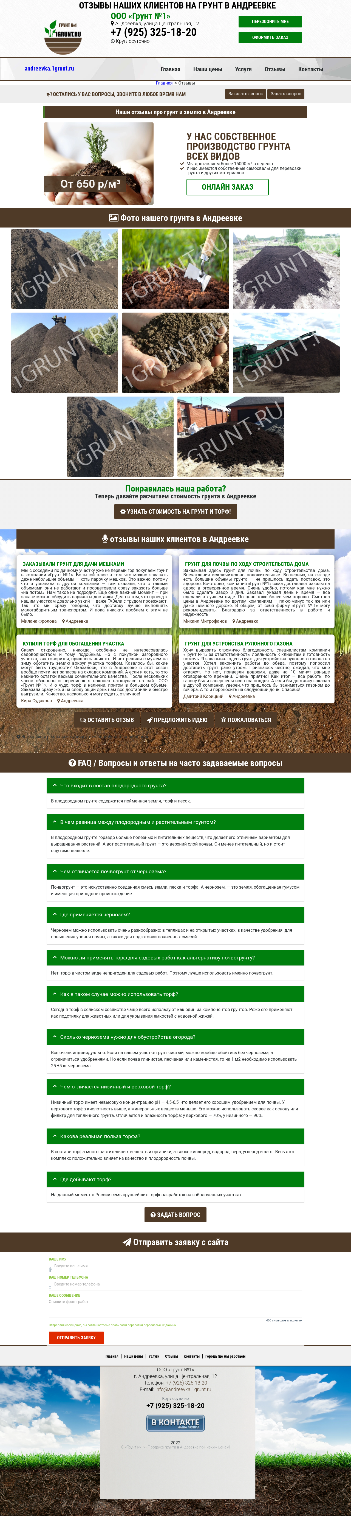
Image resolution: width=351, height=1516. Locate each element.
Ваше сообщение (64, 1291)
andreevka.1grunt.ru (49, 68)
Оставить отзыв (107, 718)
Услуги (243, 69)
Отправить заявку (76, 1333)
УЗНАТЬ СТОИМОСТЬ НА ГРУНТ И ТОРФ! (175, 511)
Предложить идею (177, 718)
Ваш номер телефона (68, 1273)
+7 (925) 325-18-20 (154, 32)
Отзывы (275, 69)
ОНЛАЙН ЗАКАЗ (227, 186)
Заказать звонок (245, 93)
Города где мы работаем (225, 1352)
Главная (170, 69)
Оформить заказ (270, 37)
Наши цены (207, 69)
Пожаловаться (246, 718)
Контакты (310, 69)
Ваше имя (57, 1255)
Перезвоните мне (270, 21)
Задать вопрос (286, 93)
